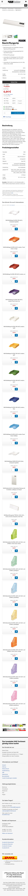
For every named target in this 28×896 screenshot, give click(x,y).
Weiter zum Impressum (7, 833)
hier (12, 192)
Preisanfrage (7, 117)
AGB (3, 772)
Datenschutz (5, 774)
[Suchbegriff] (12, 5)
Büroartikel (10, 8)
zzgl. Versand (10, 94)
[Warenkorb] (25, 1)
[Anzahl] (7, 113)
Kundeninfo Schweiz (6, 846)
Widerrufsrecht (5, 768)
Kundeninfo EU (5, 848)
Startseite (4, 8)
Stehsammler (18, 8)
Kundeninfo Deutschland (8, 842)
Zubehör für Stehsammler (8, 10)
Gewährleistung (5, 770)
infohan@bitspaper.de (15, 807)
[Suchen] (25, 5)
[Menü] (2, 1)
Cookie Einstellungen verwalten (9, 778)
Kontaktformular (6, 814)
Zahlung (4, 767)
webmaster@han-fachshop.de (9, 811)
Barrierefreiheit (5, 776)
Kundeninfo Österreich (7, 844)
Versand (4, 765)
